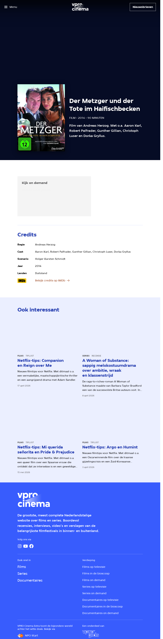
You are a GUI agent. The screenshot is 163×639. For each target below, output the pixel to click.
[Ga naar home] (80, 7)
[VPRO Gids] (90, 634)
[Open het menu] (10, 7)
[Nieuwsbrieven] (143, 7)
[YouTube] (25, 546)
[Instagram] (19, 546)
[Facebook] (31, 546)
